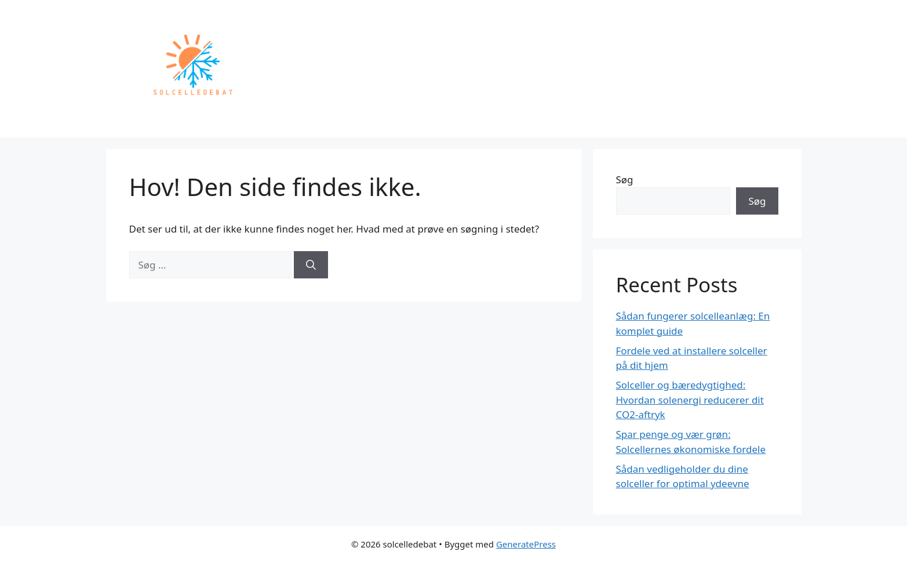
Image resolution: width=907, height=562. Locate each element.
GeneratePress (526, 544)
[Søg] (311, 265)
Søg (624, 179)
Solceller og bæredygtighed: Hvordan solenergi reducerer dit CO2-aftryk (690, 399)
